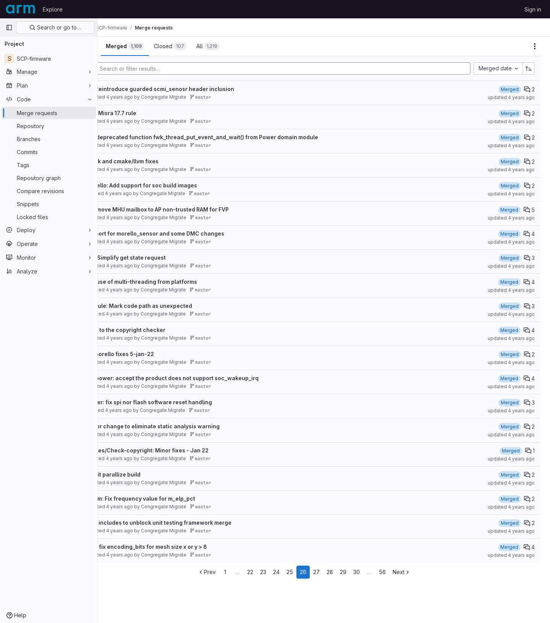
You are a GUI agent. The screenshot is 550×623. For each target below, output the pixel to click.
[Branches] (49, 139)
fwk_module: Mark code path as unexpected (172, 306)
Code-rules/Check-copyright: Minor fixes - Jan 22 (180, 450)
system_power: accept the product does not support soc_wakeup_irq (205, 378)
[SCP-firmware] (49, 58)
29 (363, 572)
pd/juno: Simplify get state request (159, 257)
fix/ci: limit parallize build (146, 474)
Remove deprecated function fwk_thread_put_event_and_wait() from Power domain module (235, 137)
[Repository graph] (49, 178)
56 (402, 572)
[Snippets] (49, 204)
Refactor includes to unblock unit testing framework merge (192, 522)
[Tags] (49, 165)
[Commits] (49, 152)
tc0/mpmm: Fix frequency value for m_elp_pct (174, 498)
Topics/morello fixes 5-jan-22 (153, 354)
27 (336, 572)
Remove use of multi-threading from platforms (174, 281)
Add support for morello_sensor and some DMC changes (188, 233)
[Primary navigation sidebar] (9, 27)
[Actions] (535, 46)
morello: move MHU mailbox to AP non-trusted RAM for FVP (190, 209)
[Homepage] (20, 9)
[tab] (123, 46)
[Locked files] (49, 217)
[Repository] (49, 126)
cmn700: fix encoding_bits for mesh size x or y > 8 (179, 546)
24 (296, 572)
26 (323, 572)
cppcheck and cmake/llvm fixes (155, 161)
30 (376, 572)
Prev (227, 572)
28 (349, 572)
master (240, 97)
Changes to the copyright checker (159, 330)
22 (270, 572)
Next (421, 572)
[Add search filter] (304, 68)
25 (309, 572)
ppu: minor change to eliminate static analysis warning (186, 426)
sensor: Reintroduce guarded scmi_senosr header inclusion (193, 89)
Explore (53, 9)
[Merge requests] (49, 113)
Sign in (532, 9)
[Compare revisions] (49, 191)
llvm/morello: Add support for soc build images (174, 185)
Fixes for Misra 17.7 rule (144, 113)
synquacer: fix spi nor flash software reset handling (182, 402)
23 (283, 572)
